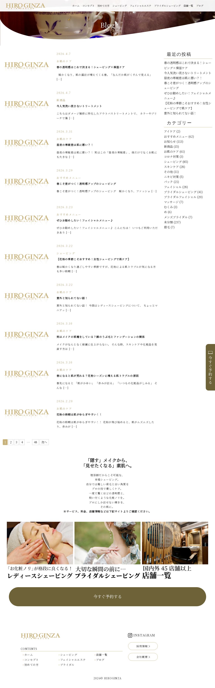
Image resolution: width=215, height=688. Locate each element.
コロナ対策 (171, 156)
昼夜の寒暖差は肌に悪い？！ (183, 78)
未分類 (168, 222)
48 (35, 442)
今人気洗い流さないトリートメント (187, 73)
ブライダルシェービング (167, 5)
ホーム (75, 5)
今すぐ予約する (107, 596)
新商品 (168, 146)
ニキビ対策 (171, 177)
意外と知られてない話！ (180, 113)
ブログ (199, 5)
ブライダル (67, 664)
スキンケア (171, 167)
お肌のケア (171, 151)
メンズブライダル (176, 217)
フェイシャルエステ (140, 5)
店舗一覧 (188, 5)
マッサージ (171, 202)
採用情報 (142, 646)
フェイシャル (173, 187)
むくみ (168, 207)
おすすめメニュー (176, 136)
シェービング (119, 5)
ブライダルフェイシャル (180, 197)
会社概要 (142, 657)
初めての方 (103, 5)
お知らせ (170, 141)
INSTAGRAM (144, 635)
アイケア (170, 131)
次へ (44, 442)
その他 (168, 172)
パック (168, 182)
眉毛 (167, 227)
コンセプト (88, 5)
